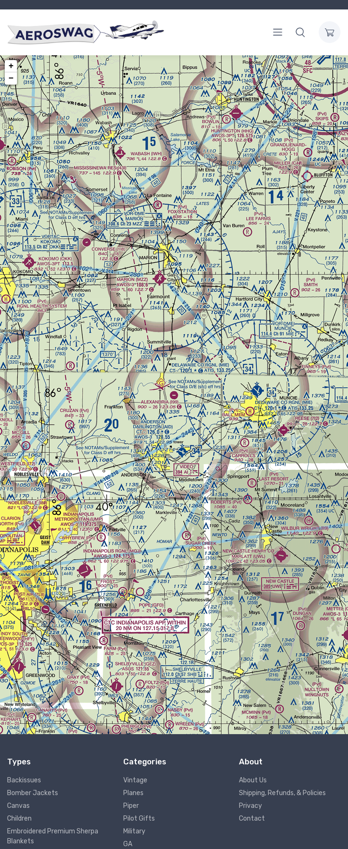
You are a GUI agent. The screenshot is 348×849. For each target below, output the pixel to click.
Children (19, 818)
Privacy (250, 806)
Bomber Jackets (32, 793)
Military (134, 831)
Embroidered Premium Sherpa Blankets (52, 836)
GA (127, 844)
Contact (252, 818)
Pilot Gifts (139, 818)
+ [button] (11, 66)
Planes (133, 793)
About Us (253, 780)
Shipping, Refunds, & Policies (282, 793)
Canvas (18, 806)
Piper (131, 806)
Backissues (24, 780)
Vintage (135, 780)
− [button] (11, 78)
